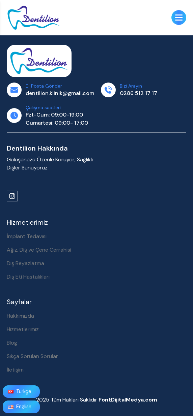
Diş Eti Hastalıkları (28, 276)
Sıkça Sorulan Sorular (32, 356)
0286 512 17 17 (138, 93)
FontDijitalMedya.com (128, 399)
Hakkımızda (20, 315)
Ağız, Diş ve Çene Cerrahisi (39, 249)
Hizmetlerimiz (23, 329)
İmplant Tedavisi (27, 236)
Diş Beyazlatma (25, 263)
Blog (12, 342)
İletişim (15, 369)
